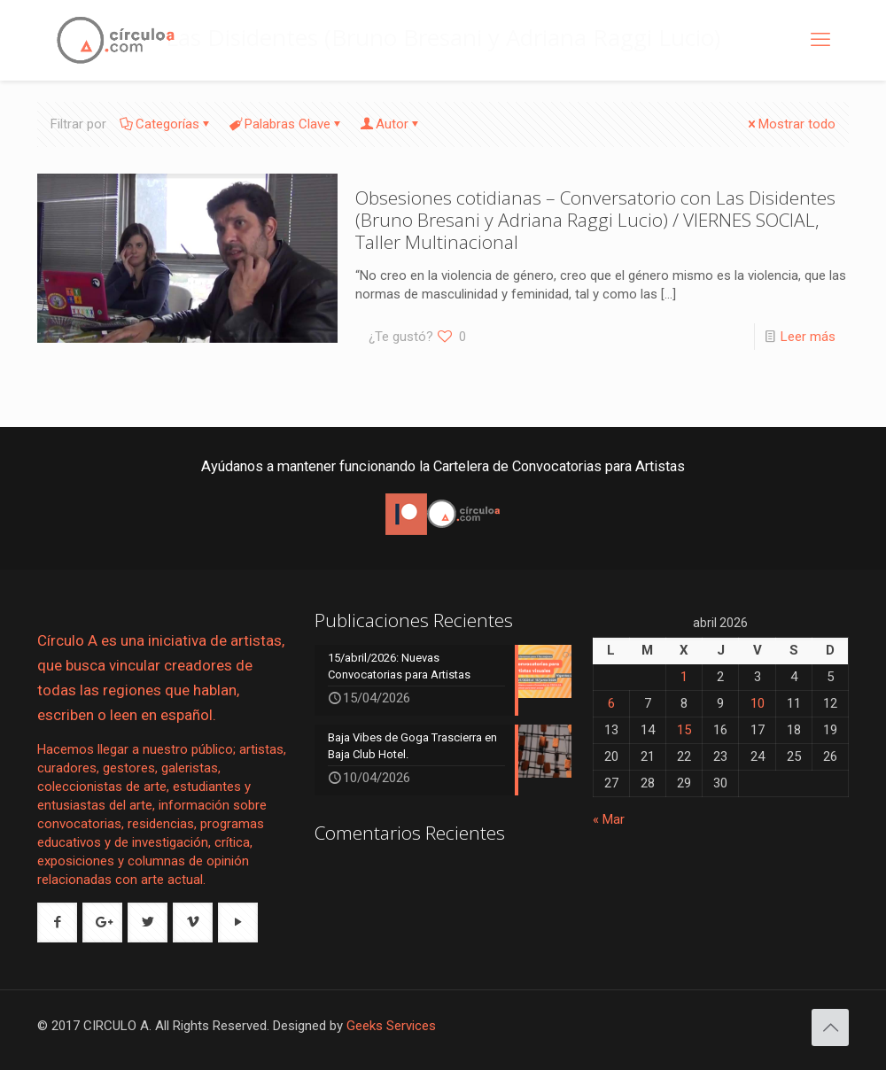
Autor (391, 124)
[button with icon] (57, 922)
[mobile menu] (820, 40)
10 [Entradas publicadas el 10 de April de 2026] (757, 703)
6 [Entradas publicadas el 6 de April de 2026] (611, 703)
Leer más (808, 337)
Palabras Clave (286, 124)
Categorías (166, 124)
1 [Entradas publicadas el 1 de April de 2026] (684, 677)
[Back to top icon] (830, 1027)
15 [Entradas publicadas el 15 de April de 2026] (684, 730)
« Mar (609, 819)
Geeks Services (391, 1026)
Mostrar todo (790, 124)
